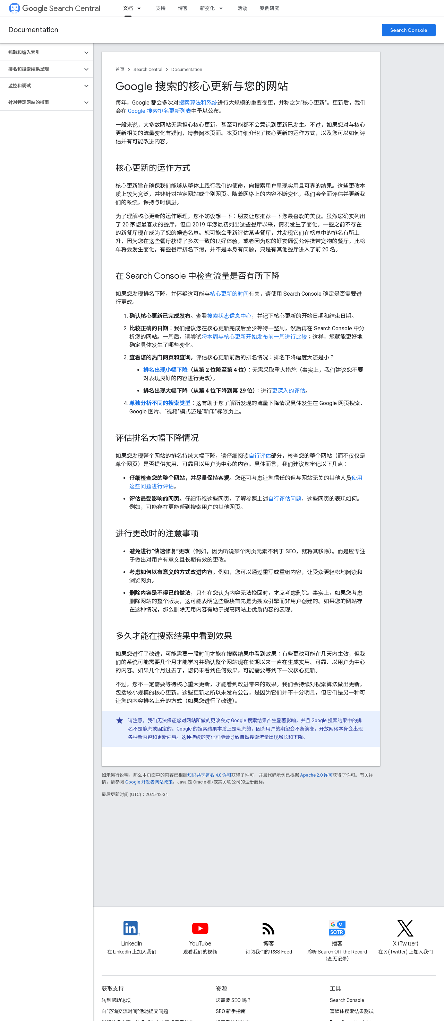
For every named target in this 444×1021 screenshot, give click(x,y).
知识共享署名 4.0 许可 (209, 775)
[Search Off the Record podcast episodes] (337, 934)
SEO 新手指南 (231, 1011)
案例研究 (269, 8)
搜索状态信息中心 (229, 316)
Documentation (33, 30)
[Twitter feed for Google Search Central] (406, 934)
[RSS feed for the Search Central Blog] (269, 934)
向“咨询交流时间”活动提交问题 (135, 1011)
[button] (41, 52)
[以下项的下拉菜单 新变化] (223, 8)
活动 (242, 8)
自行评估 (260, 456)
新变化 (207, 8)
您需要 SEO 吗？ (233, 1000)
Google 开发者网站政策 (149, 782)
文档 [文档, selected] (128, 8)
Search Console (408, 30)
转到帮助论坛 (116, 1000)
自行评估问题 (284, 498)
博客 (183, 8)
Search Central (61, 8)
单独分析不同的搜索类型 (159, 403)
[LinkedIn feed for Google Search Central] (132, 934)
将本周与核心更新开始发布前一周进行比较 (254, 336)
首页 (120, 69)
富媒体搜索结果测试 (352, 1011)
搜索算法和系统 (198, 102)
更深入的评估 (288, 390)
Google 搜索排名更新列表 (159, 111)
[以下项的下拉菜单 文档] (141, 8)
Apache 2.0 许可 (316, 775)
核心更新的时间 (229, 293)
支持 (160, 8)
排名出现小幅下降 (165, 370)
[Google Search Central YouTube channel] (200, 934)
